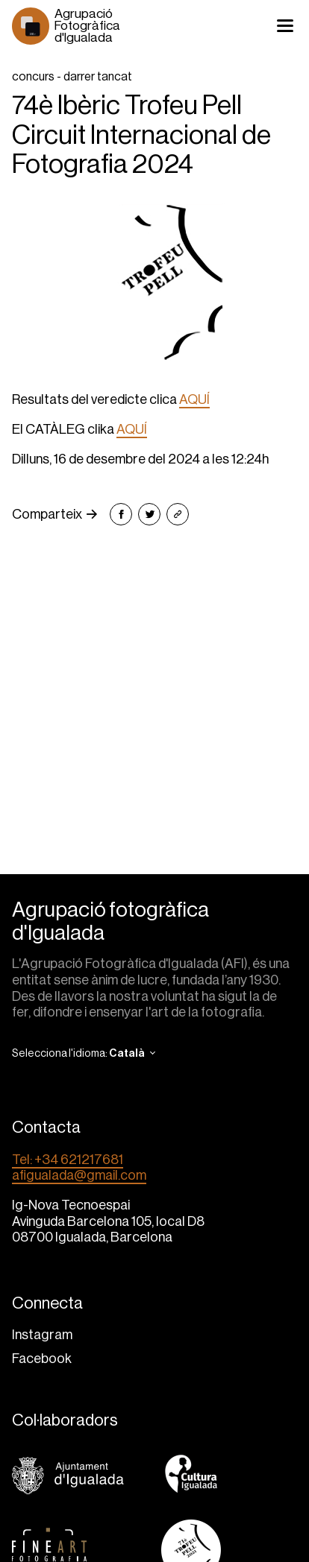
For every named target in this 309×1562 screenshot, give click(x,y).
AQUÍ (194, 399)
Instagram (42, 1334)
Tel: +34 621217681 (67, 1159)
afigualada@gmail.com (79, 1175)
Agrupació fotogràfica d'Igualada (110, 921)
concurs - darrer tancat (72, 76)
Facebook (42, 1358)
